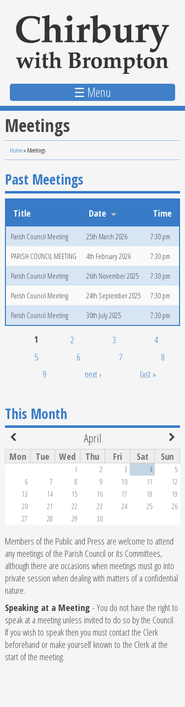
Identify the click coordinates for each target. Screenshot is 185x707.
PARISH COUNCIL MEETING (43, 256)
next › (93, 374)
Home (16, 150)
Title (22, 213)
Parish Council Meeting (39, 236)
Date (103, 213)
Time (162, 213)
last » (148, 374)
